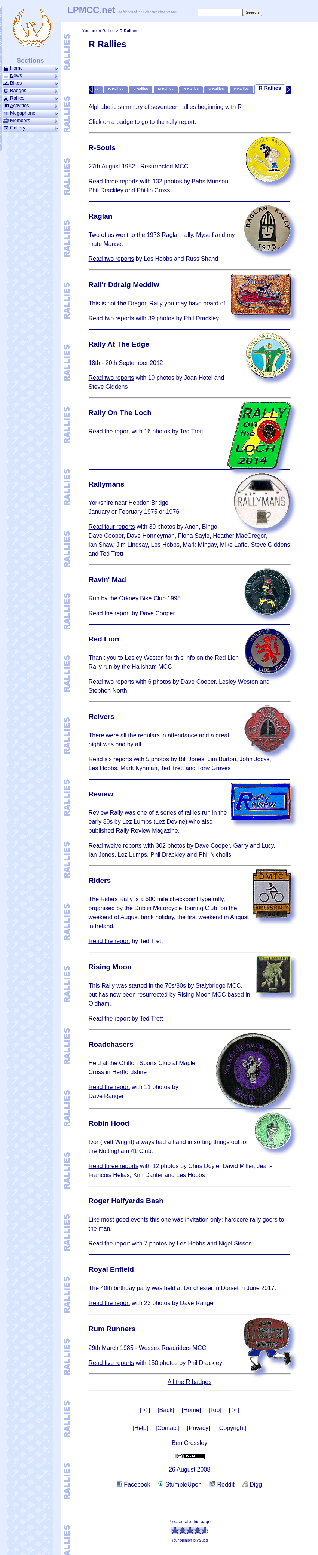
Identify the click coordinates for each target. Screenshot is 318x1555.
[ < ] (145, 1410)
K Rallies (115, 88)
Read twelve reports (115, 845)
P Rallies (241, 88)
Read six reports (110, 759)
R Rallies (270, 88)
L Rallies (140, 88)
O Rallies (216, 88)
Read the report (109, 431)
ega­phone (30, 113)
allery (30, 128)
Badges (30, 91)
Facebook (133, 1484)
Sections (30, 60)
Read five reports (111, 1363)
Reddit (222, 1484)
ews (30, 76)
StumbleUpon (180, 1484)
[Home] (191, 1410)
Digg (252, 1484)
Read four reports (112, 527)
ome (30, 68)
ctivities (30, 106)
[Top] (214, 1410)
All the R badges (189, 1382)
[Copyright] (231, 1428)
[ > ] (234, 1410)
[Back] (166, 1410)
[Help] (140, 1428)
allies (30, 98)
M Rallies (166, 88)
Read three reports (113, 181)
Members (30, 121)
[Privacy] (198, 1428)
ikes (30, 83)
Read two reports (111, 259)
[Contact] (168, 1428)
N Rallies (191, 88)
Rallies (108, 30)
